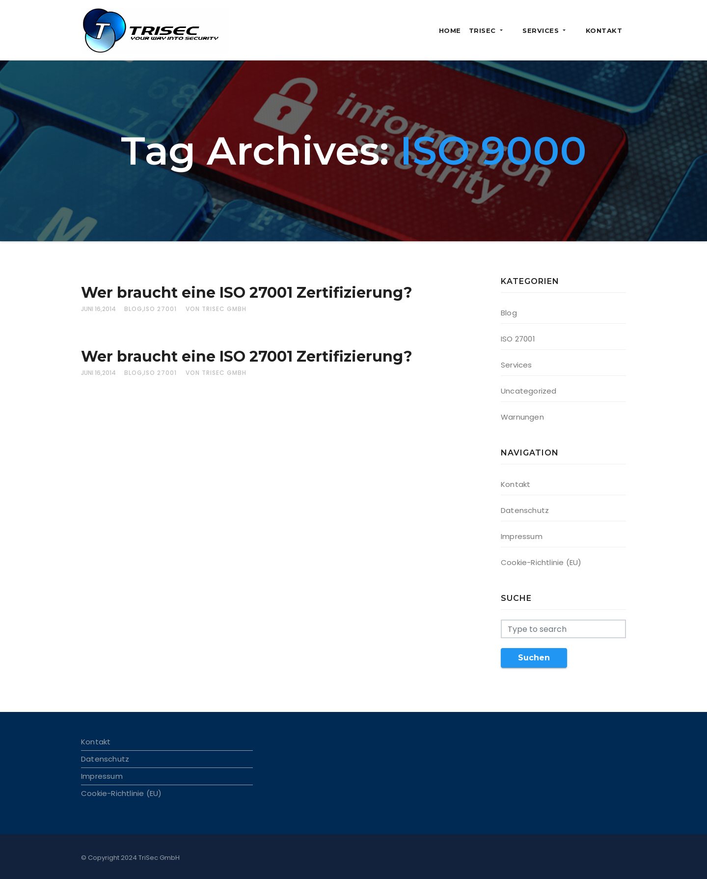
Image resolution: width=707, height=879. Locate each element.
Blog (133, 309)
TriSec (510, 30)
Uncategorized (529, 391)
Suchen (534, 657)
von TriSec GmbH (216, 309)
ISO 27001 (160, 309)
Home (474, 30)
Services (556, 30)
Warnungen (522, 417)
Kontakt (604, 30)
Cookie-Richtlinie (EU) (541, 562)
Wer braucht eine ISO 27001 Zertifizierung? (246, 293)
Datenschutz (525, 510)
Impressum (522, 536)
